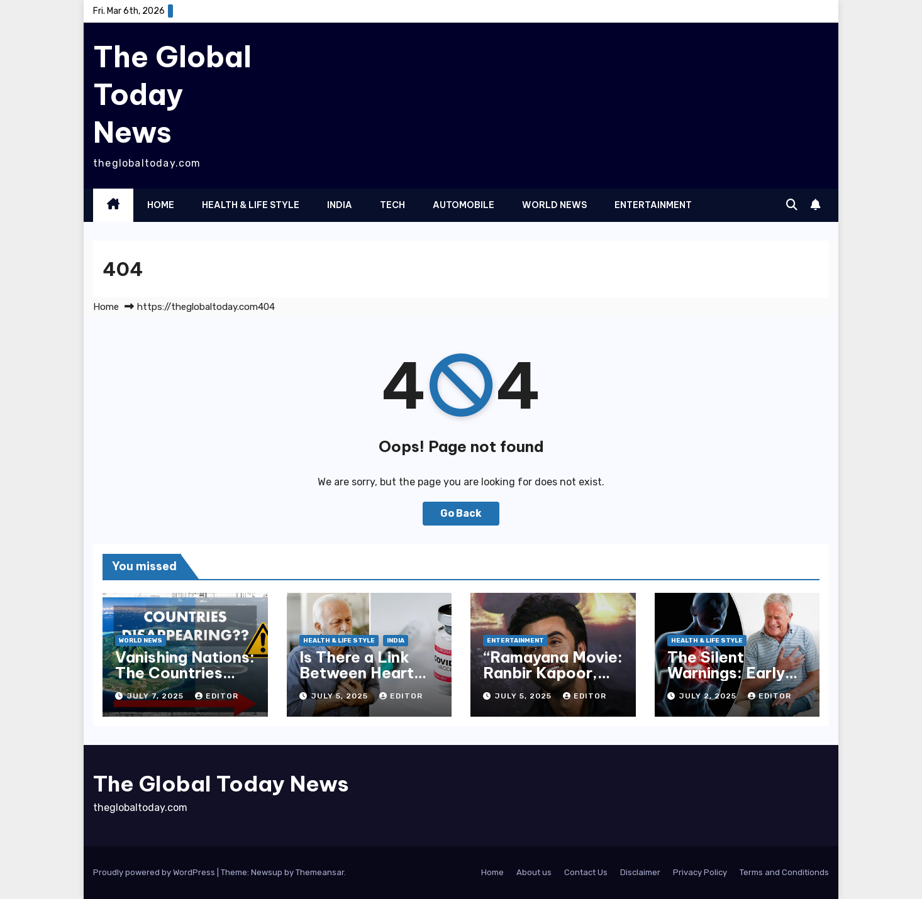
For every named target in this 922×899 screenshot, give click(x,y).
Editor (216, 696)
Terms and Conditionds (784, 872)
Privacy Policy (700, 872)
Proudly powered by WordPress (155, 872)
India (339, 205)
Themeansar (320, 872)
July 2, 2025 (709, 696)
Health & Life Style (250, 205)
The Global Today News (172, 94)
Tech (392, 205)
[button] (791, 205)
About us (534, 872)
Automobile (463, 205)
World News (554, 205)
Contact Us (586, 872)
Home (160, 205)
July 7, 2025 (156, 696)
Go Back (461, 513)
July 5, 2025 (340, 696)
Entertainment (653, 205)
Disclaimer (640, 872)
